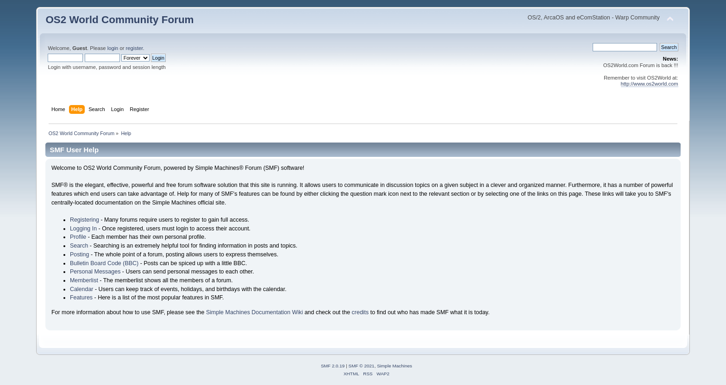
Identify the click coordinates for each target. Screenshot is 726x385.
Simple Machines (394, 365)
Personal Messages (95, 271)
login (113, 48)
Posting (79, 254)
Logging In (83, 228)
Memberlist (84, 280)
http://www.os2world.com (649, 84)
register (134, 48)
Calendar (82, 289)
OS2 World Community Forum (119, 19)
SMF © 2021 (362, 365)
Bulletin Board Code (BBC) (104, 263)
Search (79, 245)
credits (360, 312)
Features (81, 297)
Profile (78, 237)
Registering (84, 220)
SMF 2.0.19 (333, 365)
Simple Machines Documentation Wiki (254, 312)
